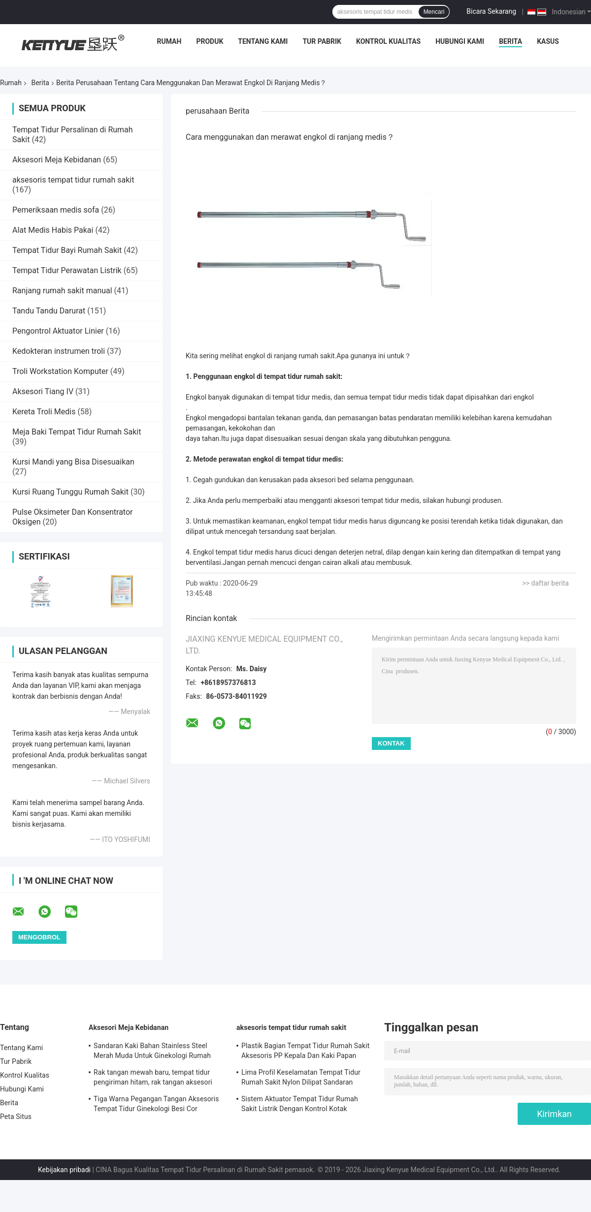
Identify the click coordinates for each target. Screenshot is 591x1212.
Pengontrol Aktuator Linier (58, 331)
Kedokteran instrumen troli (58, 351)
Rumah (169, 41)
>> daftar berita (545, 583)
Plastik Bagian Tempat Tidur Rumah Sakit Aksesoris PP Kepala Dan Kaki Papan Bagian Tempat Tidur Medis (305, 1052)
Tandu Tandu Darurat (48, 310)
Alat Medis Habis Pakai (52, 230)
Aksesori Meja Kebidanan (56, 159)
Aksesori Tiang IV (42, 391)
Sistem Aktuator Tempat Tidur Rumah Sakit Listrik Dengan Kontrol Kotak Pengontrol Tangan (299, 1105)
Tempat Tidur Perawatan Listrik (67, 270)
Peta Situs (16, 1116)
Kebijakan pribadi (64, 1170)
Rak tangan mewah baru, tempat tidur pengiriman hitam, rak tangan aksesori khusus (153, 1078)
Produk (209, 41)
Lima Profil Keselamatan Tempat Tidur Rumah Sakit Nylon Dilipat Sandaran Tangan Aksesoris (301, 1078)
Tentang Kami (263, 41)
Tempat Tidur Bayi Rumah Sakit (67, 250)
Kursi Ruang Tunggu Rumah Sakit (70, 492)
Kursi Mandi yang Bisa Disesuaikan (73, 461)
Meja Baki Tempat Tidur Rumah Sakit (76, 431)
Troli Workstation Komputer (60, 371)
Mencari (434, 11)
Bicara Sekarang (491, 11)
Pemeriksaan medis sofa (55, 210)
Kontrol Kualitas (388, 41)
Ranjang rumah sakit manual (62, 290)
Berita (510, 41)
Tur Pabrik (321, 41)
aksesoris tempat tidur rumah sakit (73, 180)
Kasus (548, 41)
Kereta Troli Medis (43, 411)
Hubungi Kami (459, 41)
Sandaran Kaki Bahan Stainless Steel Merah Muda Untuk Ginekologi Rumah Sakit (152, 1052)
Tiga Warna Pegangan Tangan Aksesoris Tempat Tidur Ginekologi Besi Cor (156, 1104)
